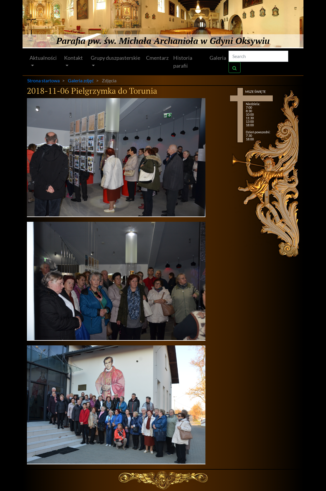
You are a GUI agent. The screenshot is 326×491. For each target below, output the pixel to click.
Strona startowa (43, 80)
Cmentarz (157, 57)
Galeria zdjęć (81, 80)
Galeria (218, 57)
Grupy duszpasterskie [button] (115, 57)
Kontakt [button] (73, 57)
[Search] (258, 56)
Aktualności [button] (43, 57)
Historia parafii (182, 61)
